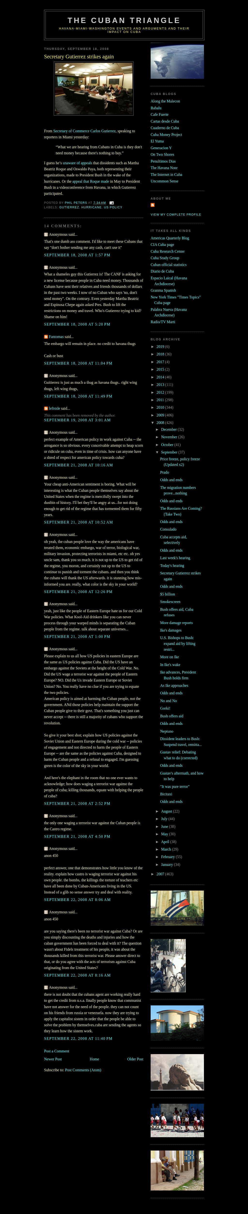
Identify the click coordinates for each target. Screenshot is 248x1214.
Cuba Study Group (165, 258)
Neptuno (166, 731)
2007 (160, 874)
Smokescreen (170, 602)
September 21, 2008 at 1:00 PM (77, 636)
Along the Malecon (165, 101)
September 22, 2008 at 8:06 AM (77, 900)
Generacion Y (161, 148)
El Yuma (157, 141)
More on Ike (169, 657)
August (167, 811)
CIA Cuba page (162, 245)
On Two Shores (162, 154)
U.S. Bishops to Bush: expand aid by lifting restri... (177, 643)
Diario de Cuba (162, 271)
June (165, 826)
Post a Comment (56, 1051)
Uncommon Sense (164, 181)
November (169, 437)
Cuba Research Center (168, 251)
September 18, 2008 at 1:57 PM (77, 255)
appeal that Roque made (90, 181)
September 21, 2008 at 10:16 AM (78, 465)
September (169, 452)
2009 (160, 415)
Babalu (156, 108)
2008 (160, 423)
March (166, 849)
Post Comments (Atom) (83, 1070)
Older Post (135, 1059)
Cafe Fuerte (160, 114)
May (165, 834)
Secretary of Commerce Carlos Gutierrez (84, 131)
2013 (160, 385)
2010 (160, 407)
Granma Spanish (163, 290)
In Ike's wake (170, 665)
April (165, 842)
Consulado (168, 529)
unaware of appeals (77, 163)
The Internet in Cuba (166, 174)
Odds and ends (171, 480)
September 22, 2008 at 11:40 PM (78, 1038)
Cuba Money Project (166, 135)
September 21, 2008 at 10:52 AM (78, 522)
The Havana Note (164, 168)
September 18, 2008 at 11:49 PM (78, 396)
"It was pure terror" (175, 786)
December (169, 429)
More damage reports (176, 623)
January (167, 864)
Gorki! (165, 708)
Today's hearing (172, 566)
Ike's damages (170, 630)
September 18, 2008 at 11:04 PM (78, 363)
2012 (160, 392)
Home (94, 1059)
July (164, 819)
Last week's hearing (175, 558)
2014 (160, 377)
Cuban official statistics (168, 265)
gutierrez (69, 207)
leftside (54, 408)
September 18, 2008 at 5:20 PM (77, 324)
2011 (160, 400)
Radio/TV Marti (163, 322)
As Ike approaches (174, 685)
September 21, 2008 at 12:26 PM (78, 592)
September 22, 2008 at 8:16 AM (77, 975)
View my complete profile (176, 214)
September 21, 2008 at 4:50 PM (77, 836)
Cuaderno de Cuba (165, 128)
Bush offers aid (171, 716)
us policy (113, 207)
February (168, 857)
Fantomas (56, 337)
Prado (164, 472)
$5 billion (167, 594)
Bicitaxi (166, 794)
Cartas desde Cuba (165, 121)
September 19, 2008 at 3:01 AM (77, 420)
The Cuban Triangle (124, 20)
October (167, 445)
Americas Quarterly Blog (170, 238)
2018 (160, 354)
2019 (160, 347)
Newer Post (53, 1059)
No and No (168, 701)
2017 (160, 362)
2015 (160, 369)
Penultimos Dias (163, 161)
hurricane (91, 207)
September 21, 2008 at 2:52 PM (77, 803)
